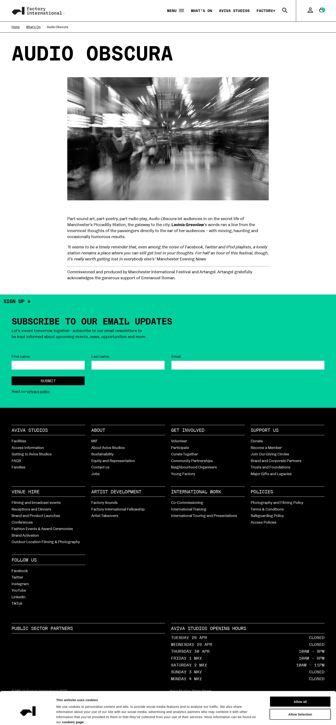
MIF (94, 440)
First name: (21, 356)
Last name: (101, 356)
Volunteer (179, 440)
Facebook (20, 570)
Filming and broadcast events (36, 502)
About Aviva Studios (108, 447)
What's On (201, 10)
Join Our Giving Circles (270, 454)
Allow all (300, 682)
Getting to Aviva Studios (32, 454)
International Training (188, 509)
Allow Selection (300, 695)
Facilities (19, 440)
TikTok (17, 603)
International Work (196, 492)
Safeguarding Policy (267, 515)
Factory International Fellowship (118, 509)
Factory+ (265, 10)
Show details (242, 716)
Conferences (22, 522)
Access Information (28, 447)
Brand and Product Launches (36, 515)
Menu (175, 11)
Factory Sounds (104, 502)
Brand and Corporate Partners (276, 460)
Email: (176, 356)
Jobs (95, 473)
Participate (180, 447)
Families (18, 467)
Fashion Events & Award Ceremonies (42, 528)
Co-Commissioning (187, 502)
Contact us (100, 467)
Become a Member (266, 447)
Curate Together (184, 454)
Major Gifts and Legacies (271, 473)
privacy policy (38, 391)
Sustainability (102, 454)
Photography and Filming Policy (277, 502)
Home (16, 27)
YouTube (19, 590)
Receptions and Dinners (31, 509)
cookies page (73, 702)
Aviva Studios (234, 10)
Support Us (265, 430)
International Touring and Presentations (204, 515)
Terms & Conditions (267, 509)
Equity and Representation (113, 460)
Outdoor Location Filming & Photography (46, 541)
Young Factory (183, 473)
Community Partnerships (192, 460)
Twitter (17, 577)
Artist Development (116, 492)
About (98, 430)
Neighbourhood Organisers (194, 467)
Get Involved (187, 430)
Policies (262, 492)
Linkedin (19, 596)
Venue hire (25, 492)
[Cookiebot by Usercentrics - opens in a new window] (27, 716)
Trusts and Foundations (270, 467)
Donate (257, 440)
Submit (48, 381)
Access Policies (263, 522)
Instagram (20, 583)
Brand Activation (25, 535)
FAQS (16, 460)
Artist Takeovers (104, 515)
